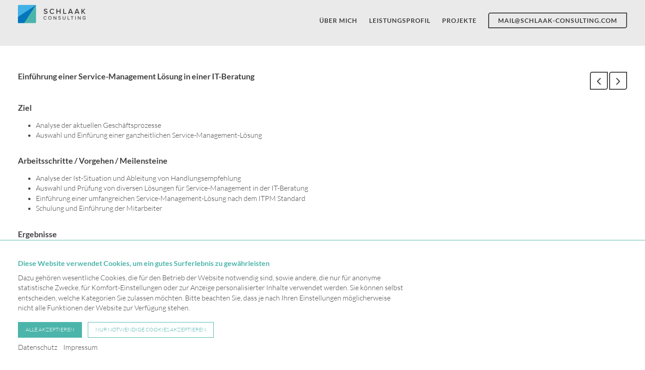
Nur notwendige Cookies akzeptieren (150, 329)
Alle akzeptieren (50, 329)
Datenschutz (37, 347)
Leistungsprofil (399, 24)
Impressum (80, 347)
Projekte (459, 24)
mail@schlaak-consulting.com (557, 24)
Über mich (338, 24)
